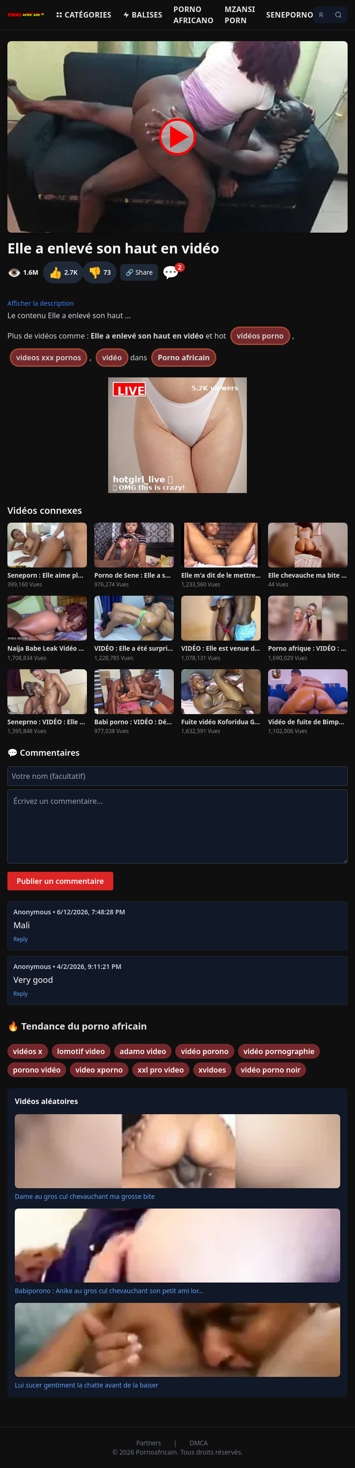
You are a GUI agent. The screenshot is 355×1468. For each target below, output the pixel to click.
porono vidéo (37, 1070)
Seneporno (289, 15)
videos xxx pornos (48, 357)
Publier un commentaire (60, 881)
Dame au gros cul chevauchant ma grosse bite (85, 1196)
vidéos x (28, 1051)
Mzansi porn (240, 14)
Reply (20, 939)
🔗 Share (139, 272)
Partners (149, 1442)
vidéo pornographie (279, 1051)
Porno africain (183, 357)
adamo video (143, 1051)
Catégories (83, 15)
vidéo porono (204, 1051)
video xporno (99, 1070)
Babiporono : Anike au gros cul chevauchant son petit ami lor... (109, 1290)
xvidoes (212, 1070)
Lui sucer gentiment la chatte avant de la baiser (87, 1385)
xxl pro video (161, 1070)
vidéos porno (260, 336)
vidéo (112, 357)
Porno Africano (193, 14)
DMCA (199, 1442)
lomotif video (81, 1051)
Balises (142, 15)
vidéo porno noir (270, 1070)
